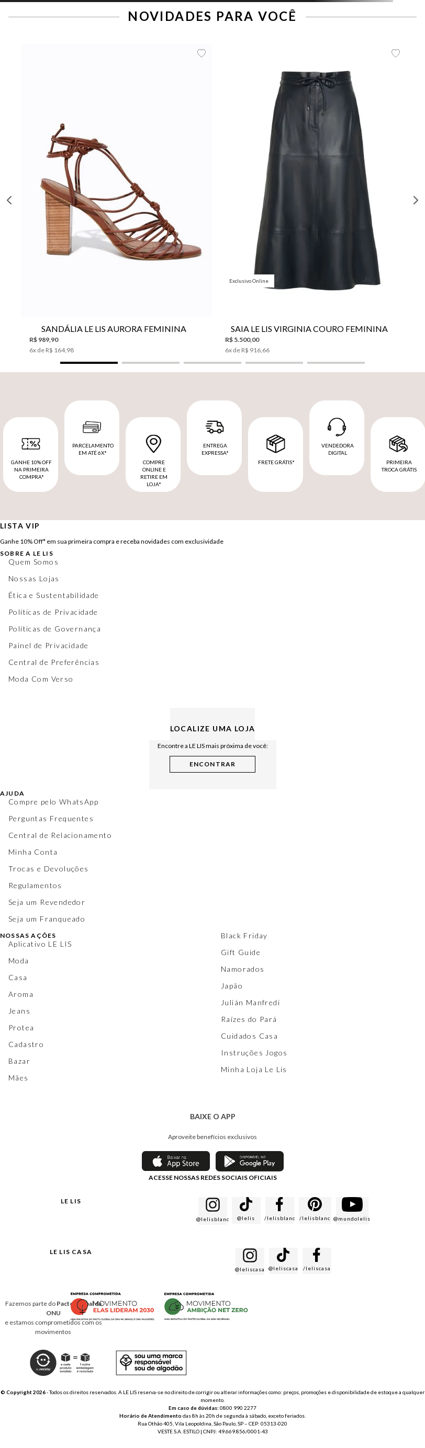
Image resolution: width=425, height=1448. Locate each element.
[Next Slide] (415, 200)
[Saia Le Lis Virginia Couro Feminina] (312, 199)
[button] (89, 363)
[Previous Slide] (9, 200)
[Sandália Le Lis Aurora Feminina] (117, 199)
